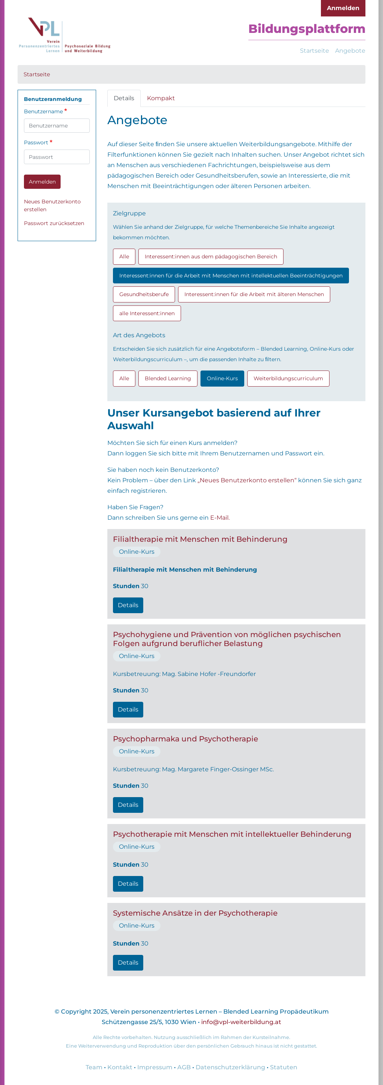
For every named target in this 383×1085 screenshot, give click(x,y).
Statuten (283, 1067)
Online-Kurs (222, 378)
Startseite (314, 50)
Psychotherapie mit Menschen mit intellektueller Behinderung (232, 834)
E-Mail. (220, 517)
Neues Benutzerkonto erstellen (52, 205)
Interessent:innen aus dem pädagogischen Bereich (211, 256)
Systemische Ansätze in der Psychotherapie (195, 913)
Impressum (154, 1067)
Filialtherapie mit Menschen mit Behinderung (200, 539)
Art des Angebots (139, 335)
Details (124, 98)
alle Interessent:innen (147, 313)
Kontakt (119, 1067)
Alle (124, 256)
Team (94, 1067)
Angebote (350, 50)
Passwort (36, 142)
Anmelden (343, 8)
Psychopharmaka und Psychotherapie (185, 738)
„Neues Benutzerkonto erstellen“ (247, 480)
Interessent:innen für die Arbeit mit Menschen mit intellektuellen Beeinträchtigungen (231, 275)
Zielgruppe (129, 213)
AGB (184, 1067)
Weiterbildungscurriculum (288, 378)
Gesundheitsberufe (144, 294)
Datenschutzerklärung (230, 1067)
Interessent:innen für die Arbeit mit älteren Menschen (254, 294)
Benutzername (43, 111)
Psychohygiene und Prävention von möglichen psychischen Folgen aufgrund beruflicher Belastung (227, 639)
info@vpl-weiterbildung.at (241, 1022)
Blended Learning (168, 378)
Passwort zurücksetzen (54, 223)
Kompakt (161, 98)
